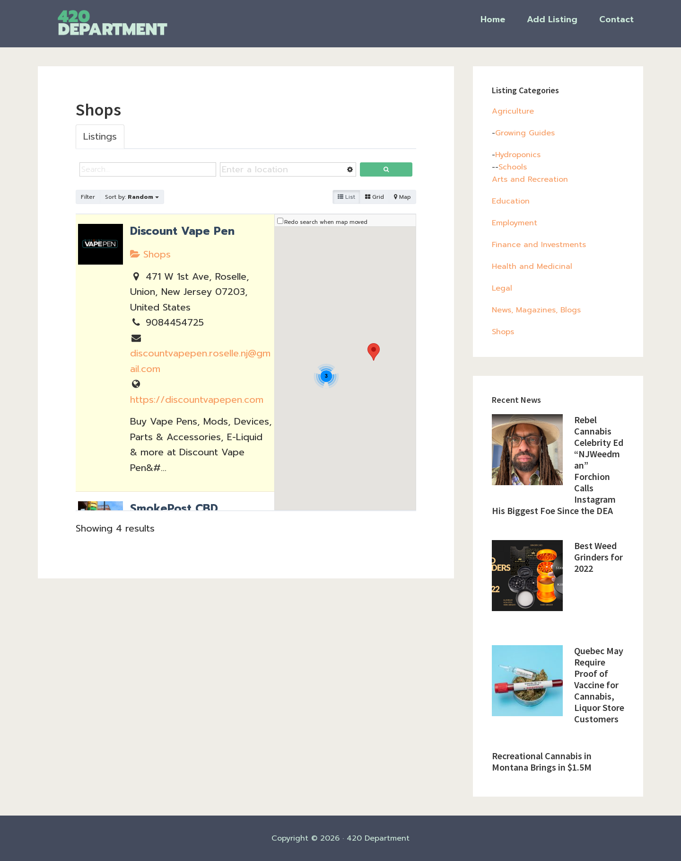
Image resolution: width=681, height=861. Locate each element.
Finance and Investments (539, 244)
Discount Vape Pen (182, 231)
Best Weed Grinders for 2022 (598, 557)
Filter (88, 197)
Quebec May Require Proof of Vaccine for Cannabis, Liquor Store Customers (599, 685)
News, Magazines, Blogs (536, 310)
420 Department (132, 22)
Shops (150, 254)
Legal (502, 288)
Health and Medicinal (532, 266)
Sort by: (132, 197)
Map (402, 197)
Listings (100, 136)
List (346, 197)
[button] (373, 352)
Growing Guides (525, 133)
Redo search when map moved (325, 222)
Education (511, 201)
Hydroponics (518, 154)
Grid (374, 197)
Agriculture (513, 111)
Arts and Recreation (530, 179)
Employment (514, 223)
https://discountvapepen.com (196, 399)
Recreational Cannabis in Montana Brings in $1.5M (542, 761)
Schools (512, 167)
